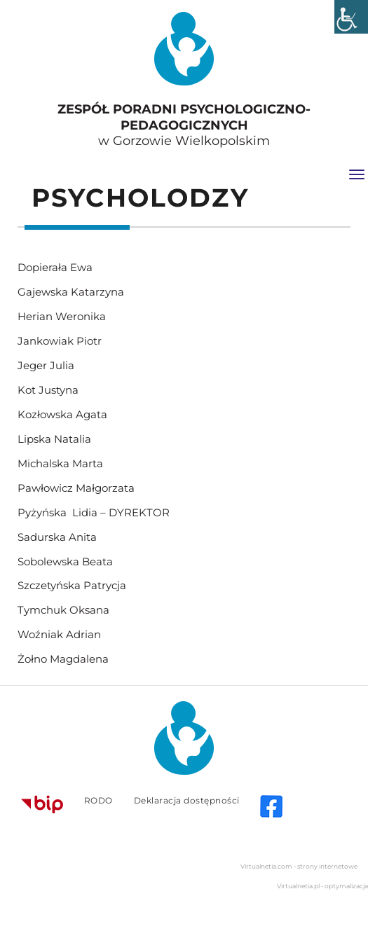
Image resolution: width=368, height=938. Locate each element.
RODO (98, 800)
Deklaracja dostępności (187, 800)
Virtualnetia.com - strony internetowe (298, 866)
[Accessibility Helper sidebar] (351, 17)
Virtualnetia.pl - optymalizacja (322, 886)
